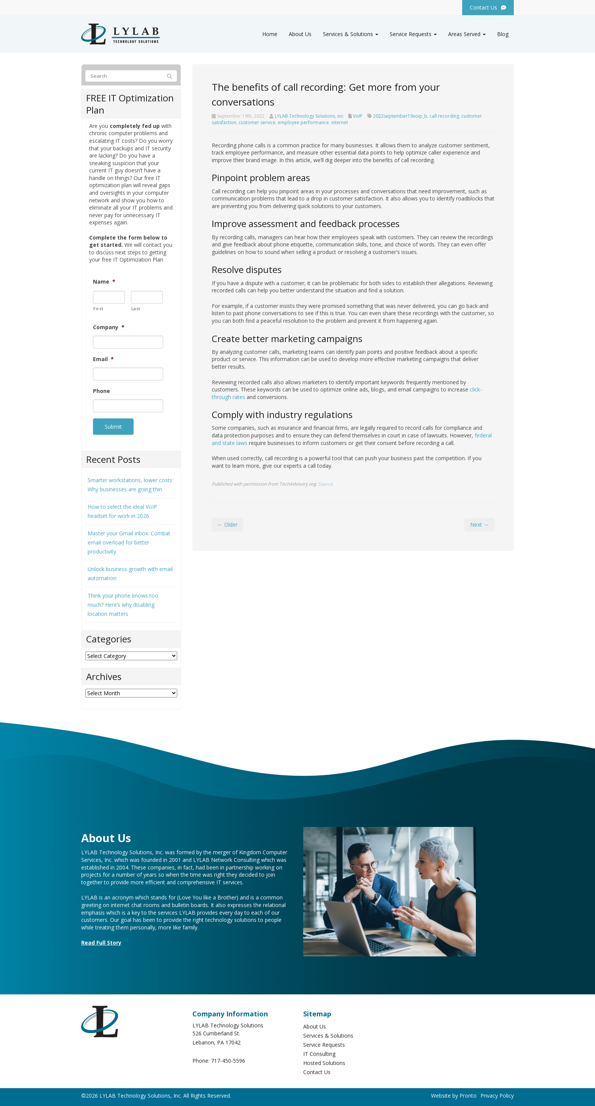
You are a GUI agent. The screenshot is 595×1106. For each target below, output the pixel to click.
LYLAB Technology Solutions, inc (309, 116)
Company (108, 327)
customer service (257, 122)
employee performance (303, 122)
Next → (479, 524)
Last (135, 308)
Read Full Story (101, 941)
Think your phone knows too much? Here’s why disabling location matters (123, 603)
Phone (101, 391)
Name (104, 281)
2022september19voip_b (400, 116)
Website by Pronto (454, 1094)
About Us (300, 34)
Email (103, 359)
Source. (326, 484)
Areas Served (467, 34)
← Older (227, 524)
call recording (444, 116)
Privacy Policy (497, 1094)
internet (339, 122)
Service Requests (413, 34)
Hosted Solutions (324, 1061)
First (98, 308)
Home (269, 34)
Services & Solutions (350, 34)
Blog (502, 34)
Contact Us (317, 1070)
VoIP (357, 116)
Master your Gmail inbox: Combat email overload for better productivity (129, 541)
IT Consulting (319, 1052)
